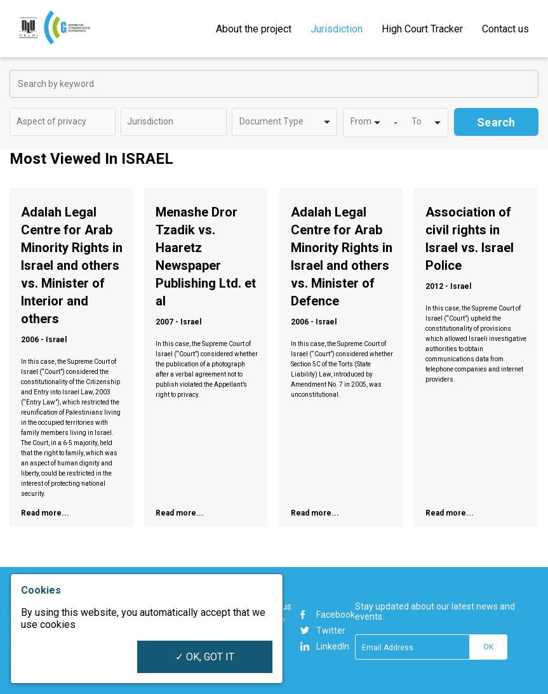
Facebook (327, 615)
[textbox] (61, 121)
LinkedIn (324, 646)
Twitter (322, 630)
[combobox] (63, 122)
